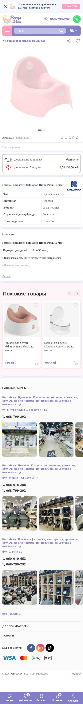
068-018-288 (14, 484)
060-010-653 (14, 558)
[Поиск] (61, 30)
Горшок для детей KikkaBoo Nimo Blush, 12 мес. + (19, 346)
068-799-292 (14, 416)
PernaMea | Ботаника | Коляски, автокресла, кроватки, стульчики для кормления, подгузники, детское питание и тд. (40, 543)
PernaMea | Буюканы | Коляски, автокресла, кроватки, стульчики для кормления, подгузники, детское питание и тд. (40, 401)
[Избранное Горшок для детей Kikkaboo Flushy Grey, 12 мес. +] (75, 305)
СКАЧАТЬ (71, 6)
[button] (70, 293)
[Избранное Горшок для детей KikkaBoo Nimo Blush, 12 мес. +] (36, 305)
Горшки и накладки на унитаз (23, 40)
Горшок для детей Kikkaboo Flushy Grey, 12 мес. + (59, 346)
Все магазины (11, 613)
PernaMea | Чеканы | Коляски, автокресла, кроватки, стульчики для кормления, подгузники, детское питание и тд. (39, 469)
